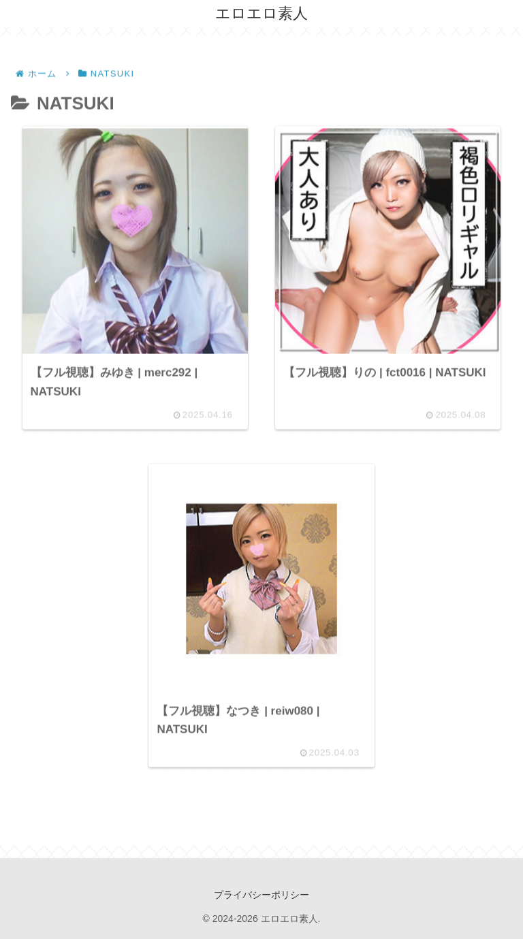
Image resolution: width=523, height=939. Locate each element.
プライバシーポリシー (261, 894)
